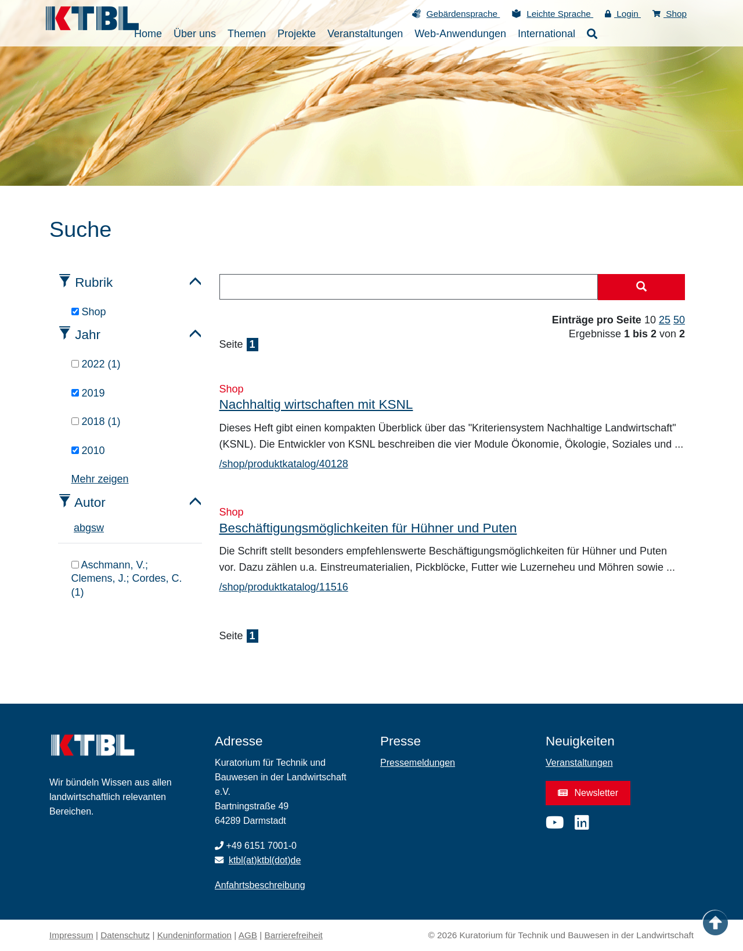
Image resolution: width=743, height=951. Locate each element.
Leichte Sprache (559, 14)
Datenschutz (125, 935)
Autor (90, 502)
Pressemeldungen (417, 763)
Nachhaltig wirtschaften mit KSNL (316, 404)
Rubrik (94, 282)
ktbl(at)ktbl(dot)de (265, 860)
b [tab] (82, 528)
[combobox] (408, 287)
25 (664, 320)
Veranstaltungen (579, 763)
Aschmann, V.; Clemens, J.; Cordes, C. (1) (126, 578)
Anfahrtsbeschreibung (260, 885)
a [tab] (77, 528)
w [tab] (100, 528)
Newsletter (588, 792)
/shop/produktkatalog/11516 (283, 587)
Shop (669, 14)
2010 (88, 450)
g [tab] (88, 528)
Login (623, 14)
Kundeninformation (194, 935)
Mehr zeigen (100, 479)
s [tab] (93, 528)
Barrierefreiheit (294, 935)
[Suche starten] (641, 287)
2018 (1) (96, 421)
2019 (88, 393)
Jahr (87, 334)
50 (679, 320)
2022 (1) (96, 364)
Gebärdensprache (463, 14)
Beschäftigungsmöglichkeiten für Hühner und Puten (368, 528)
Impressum (71, 935)
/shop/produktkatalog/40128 (283, 464)
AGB (248, 935)
